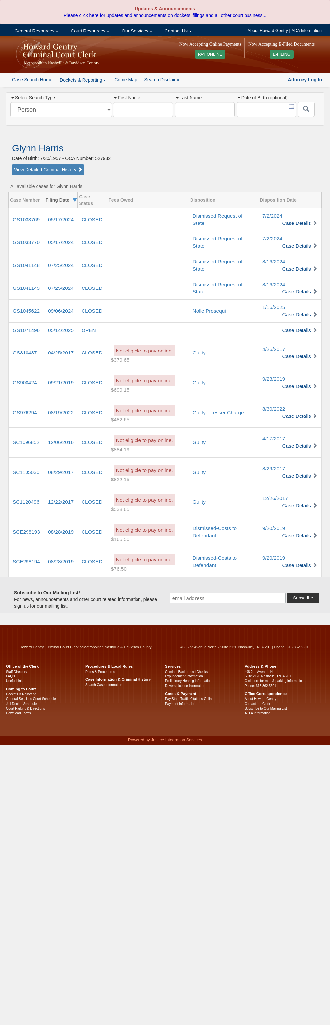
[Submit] (306, 109)
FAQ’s (10, 676)
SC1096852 (26, 442)
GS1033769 (26, 219)
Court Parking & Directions (25, 708)
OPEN (89, 330)
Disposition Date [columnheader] (278, 200)
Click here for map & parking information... (275, 681)
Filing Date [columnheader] (57, 200)
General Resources (35, 30)
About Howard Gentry (268, 30)
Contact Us (177, 30)
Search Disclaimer (163, 79)
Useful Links (15, 681)
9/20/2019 (273, 528)
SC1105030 (26, 472)
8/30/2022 (273, 409)
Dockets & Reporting (21, 694)
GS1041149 (26, 288)
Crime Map (125, 79)
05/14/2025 (61, 330)
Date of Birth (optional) (263, 97)
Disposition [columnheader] (202, 200)
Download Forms (18, 713)
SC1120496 (26, 502)
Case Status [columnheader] (86, 200)
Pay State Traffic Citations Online (189, 699)
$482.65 (120, 419)
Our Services (136, 30)
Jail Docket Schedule (21, 704)
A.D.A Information (257, 713)
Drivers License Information (185, 686)
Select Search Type (33, 97)
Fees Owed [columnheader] (120, 200)
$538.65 (120, 509)
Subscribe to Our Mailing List (266, 708)
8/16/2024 (273, 261)
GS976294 (25, 412)
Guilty (199, 352)
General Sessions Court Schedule (31, 699)
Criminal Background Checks (186, 671)
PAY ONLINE (210, 54)
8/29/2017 (273, 468)
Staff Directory (16, 671)
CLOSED (92, 219)
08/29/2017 (61, 472)
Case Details (296, 223)
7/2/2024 (272, 216)
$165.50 (120, 539)
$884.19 (120, 449)
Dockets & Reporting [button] (83, 80)
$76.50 (119, 569)
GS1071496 (26, 330)
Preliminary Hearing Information (188, 681)
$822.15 (120, 479)
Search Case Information (103, 685)
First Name (127, 97)
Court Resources (89, 30)
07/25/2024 (61, 265)
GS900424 (25, 382)
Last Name (189, 97)
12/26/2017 (275, 498)
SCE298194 (26, 561)
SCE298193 (26, 532)
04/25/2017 (61, 352)
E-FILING (281, 54)
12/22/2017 (61, 502)
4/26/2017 (273, 349)
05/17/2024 (61, 219)
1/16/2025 (273, 307)
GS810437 (25, 352)
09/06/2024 (61, 311)
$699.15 (120, 390)
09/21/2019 (61, 382)
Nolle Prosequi (209, 311)
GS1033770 (26, 242)
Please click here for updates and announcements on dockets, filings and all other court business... (165, 15)
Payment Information (180, 704)
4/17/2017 (273, 438)
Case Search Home (32, 79)
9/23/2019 (273, 379)
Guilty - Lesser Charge (218, 412)
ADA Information (306, 30)
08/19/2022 (61, 412)
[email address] (228, 598)
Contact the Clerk (257, 704)
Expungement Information (184, 676)
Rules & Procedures (100, 671)
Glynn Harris (38, 148)
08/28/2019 (61, 532)
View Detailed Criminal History (48, 169)
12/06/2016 (61, 442)
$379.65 (120, 360)
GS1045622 (26, 311)
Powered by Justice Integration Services (165, 740)
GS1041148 (26, 265)
